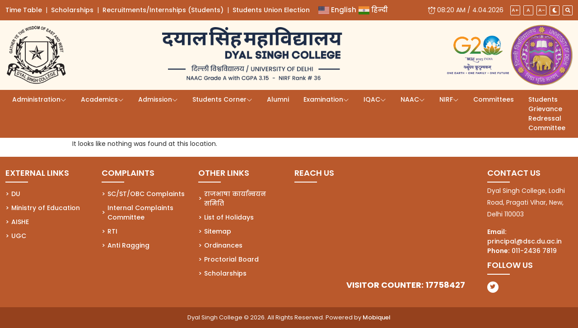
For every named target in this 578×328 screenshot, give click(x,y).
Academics (99, 99)
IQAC (372, 99)
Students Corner (219, 99)
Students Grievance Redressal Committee (546, 113)
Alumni (278, 99)
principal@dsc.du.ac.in (524, 241)
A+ (515, 10)
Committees (493, 99)
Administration (36, 99)
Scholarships (72, 9)
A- (541, 10)
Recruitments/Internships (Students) (163, 9)
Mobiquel (377, 317)
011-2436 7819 (534, 250)
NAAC (410, 99)
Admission (155, 99)
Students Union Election (271, 9)
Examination (323, 99)
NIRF (446, 99)
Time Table (23, 9)
